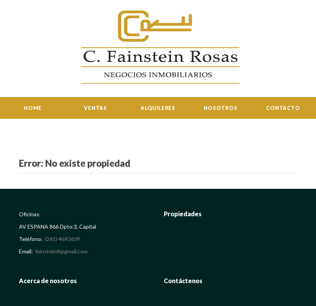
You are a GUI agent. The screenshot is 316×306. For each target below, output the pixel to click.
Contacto (283, 108)
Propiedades (183, 213)
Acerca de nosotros (48, 280)
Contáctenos (183, 280)
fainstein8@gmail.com (61, 251)
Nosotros (220, 108)
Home (33, 108)
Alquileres (158, 108)
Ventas (95, 108)
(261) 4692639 (62, 239)
